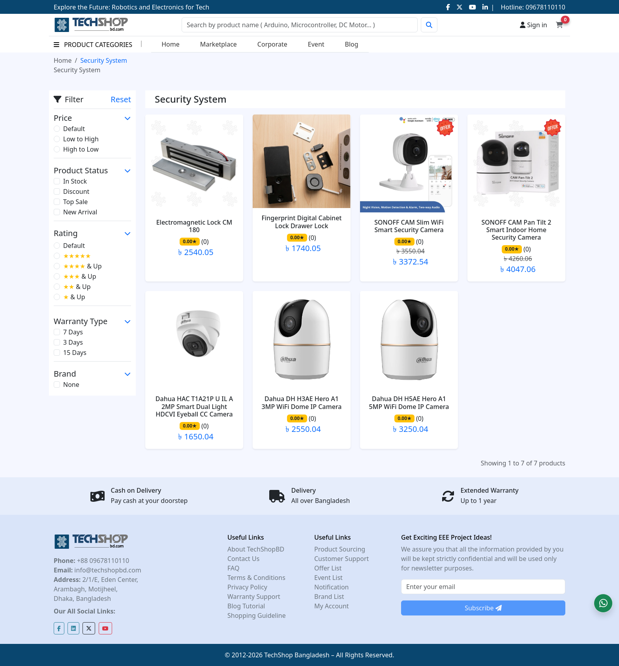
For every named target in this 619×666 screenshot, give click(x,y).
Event (316, 44)
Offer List (327, 568)
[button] (603, 603)
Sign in (533, 25)
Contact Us (243, 558)
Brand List (329, 596)
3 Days (73, 342)
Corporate (272, 44)
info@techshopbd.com (107, 570)
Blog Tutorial (246, 606)
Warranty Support (253, 596)
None (71, 384)
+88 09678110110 (102, 560)
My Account (331, 606)
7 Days (73, 332)
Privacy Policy (247, 587)
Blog (351, 44)
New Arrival (80, 212)
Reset (121, 99)
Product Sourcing (339, 549)
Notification (331, 587)
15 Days (74, 352)
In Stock (75, 181)
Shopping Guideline (256, 615)
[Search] (300, 24)
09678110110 (544, 7)
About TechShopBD (255, 549)
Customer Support (341, 558)
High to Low (81, 149)
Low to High (81, 139)
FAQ (233, 568)
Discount (76, 191)
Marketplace (218, 44)
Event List (328, 577)
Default (74, 128)
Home (170, 44)
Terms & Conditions (256, 577)
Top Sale (75, 201)
